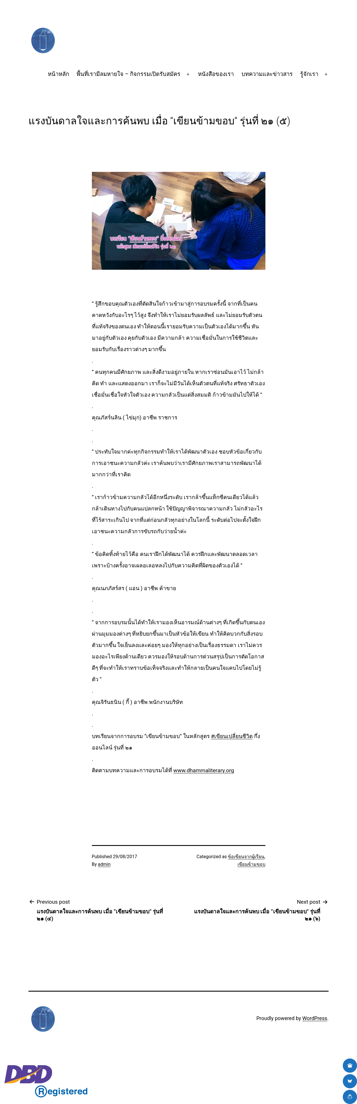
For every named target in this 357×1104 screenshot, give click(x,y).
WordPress (314, 1018)
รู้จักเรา (309, 74)
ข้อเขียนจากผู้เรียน (246, 856)
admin (104, 864)
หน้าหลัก (58, 74)
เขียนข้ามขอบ (251, 864)
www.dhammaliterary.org (203, 770)
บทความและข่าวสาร (267, 74)
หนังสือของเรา (216, 74)
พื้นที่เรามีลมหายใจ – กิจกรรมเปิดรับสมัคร (128, 74)
